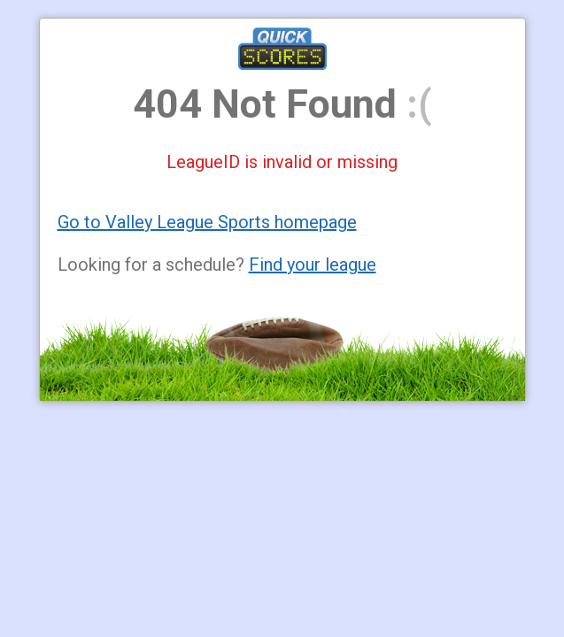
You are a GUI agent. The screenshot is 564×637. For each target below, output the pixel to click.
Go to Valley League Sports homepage (207, 222)
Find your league (312, 264)
